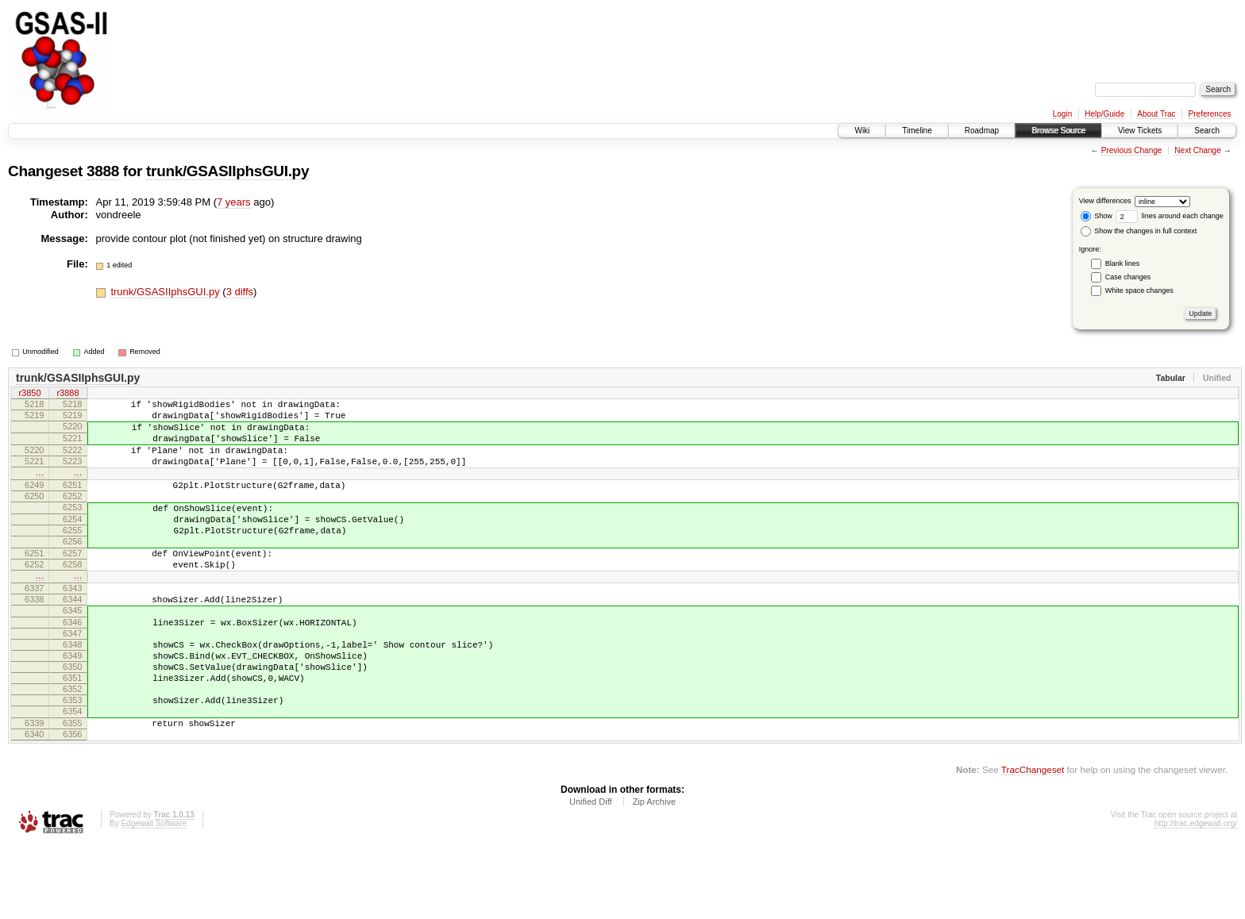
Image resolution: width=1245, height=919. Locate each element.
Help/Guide (1104, 114)
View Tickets (1140, 130)
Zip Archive (654, 875)
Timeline (916, 130)
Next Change (1197, 150)
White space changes (1139, 290)
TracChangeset (1032, 843)
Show (1096, 216)
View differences (1105, 201)
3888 (103, 171)
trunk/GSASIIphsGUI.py (227, 171)
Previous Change (1131, 150)
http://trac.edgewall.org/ (1195, 897)
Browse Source (1058, 130)
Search (1207, 130)
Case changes (1128, 277)
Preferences (1210, 114)
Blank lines (1122, 263)
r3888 (67, 394)
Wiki (861, 130)
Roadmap (982, 130)
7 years (234, 202)
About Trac (1156, 114)
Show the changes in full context (1139, 231)
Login (1062, 114)
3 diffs (239, 292)
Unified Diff (590, 875)
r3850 (29, 394)
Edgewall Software (154, 897)
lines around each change (1170, 216)
